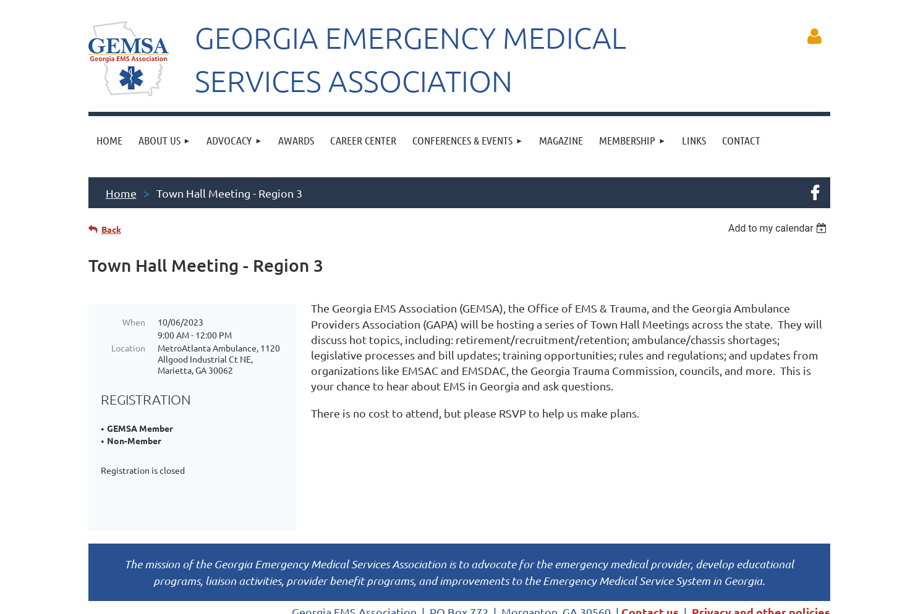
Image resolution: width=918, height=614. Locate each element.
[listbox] (779, 228)
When (133, 321)
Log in (814, 36)
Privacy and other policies (761, 569)
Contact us (650, 569)
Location (128, 347)
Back (111, 229)
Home (121, 193)
